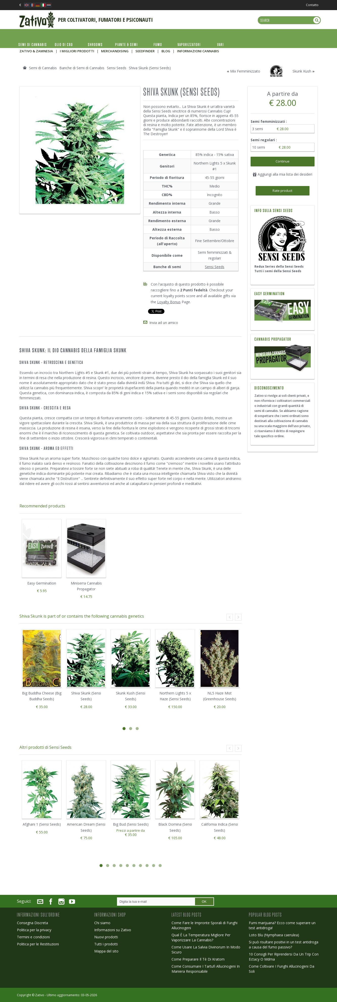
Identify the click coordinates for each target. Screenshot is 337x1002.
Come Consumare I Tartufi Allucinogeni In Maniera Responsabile (206, 968)
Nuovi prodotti (106, 936)
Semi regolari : (264, 139)
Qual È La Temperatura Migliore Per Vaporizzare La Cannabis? (201, 937)
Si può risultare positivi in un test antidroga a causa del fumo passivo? (283, 944)
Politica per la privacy (34, 929)
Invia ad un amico (163, 321)
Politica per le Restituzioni (38, 943)
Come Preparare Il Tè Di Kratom (198, 958)
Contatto (312, 5)
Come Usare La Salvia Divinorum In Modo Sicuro (206, 949)
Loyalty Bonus (169, 301)
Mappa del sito (106, 950)
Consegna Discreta (32, 922)
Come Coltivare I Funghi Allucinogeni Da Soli (281, 968)
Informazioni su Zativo (112, 929)
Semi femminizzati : (269, 121)
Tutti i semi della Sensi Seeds (277, 271)
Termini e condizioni (33, 936)
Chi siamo (102, 922)
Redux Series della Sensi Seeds (279, 266)
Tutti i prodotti (106, 943)
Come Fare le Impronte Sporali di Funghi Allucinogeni (204, 924)
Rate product (282, 190)
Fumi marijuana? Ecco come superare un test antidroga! (282, 924)
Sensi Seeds (214, 266)
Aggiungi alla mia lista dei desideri (282, 174)
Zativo (39, 994)
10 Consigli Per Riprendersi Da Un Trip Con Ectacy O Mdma (284, 956)
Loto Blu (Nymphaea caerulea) (274, 934)
